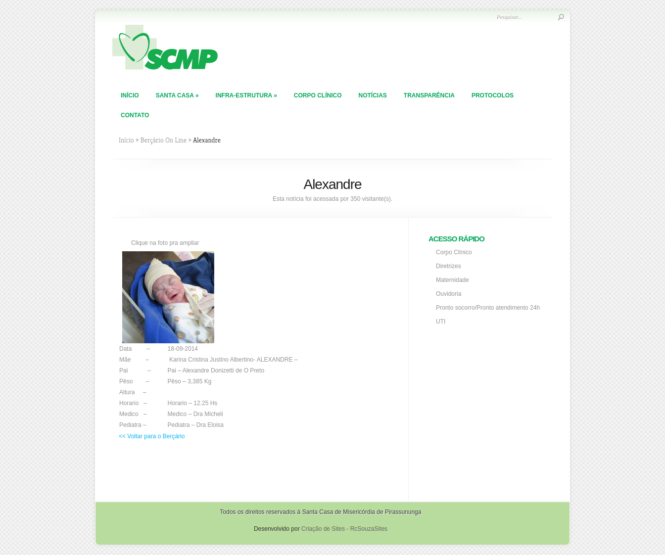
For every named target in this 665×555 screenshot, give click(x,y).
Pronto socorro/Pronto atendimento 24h (488, 307)
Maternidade (452, 280)
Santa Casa (177, 95)
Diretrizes (448, 266)
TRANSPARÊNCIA (429, 95)
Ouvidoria (448, 293)
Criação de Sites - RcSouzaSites (344, 528)
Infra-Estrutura (246, 95)
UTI (440, 321)
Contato (135, 115)
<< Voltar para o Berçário (152, 436)
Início (130, 95)
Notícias (372, 95)
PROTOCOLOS (493, 95)
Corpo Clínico (318, 95)
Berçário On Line (164, 140)
